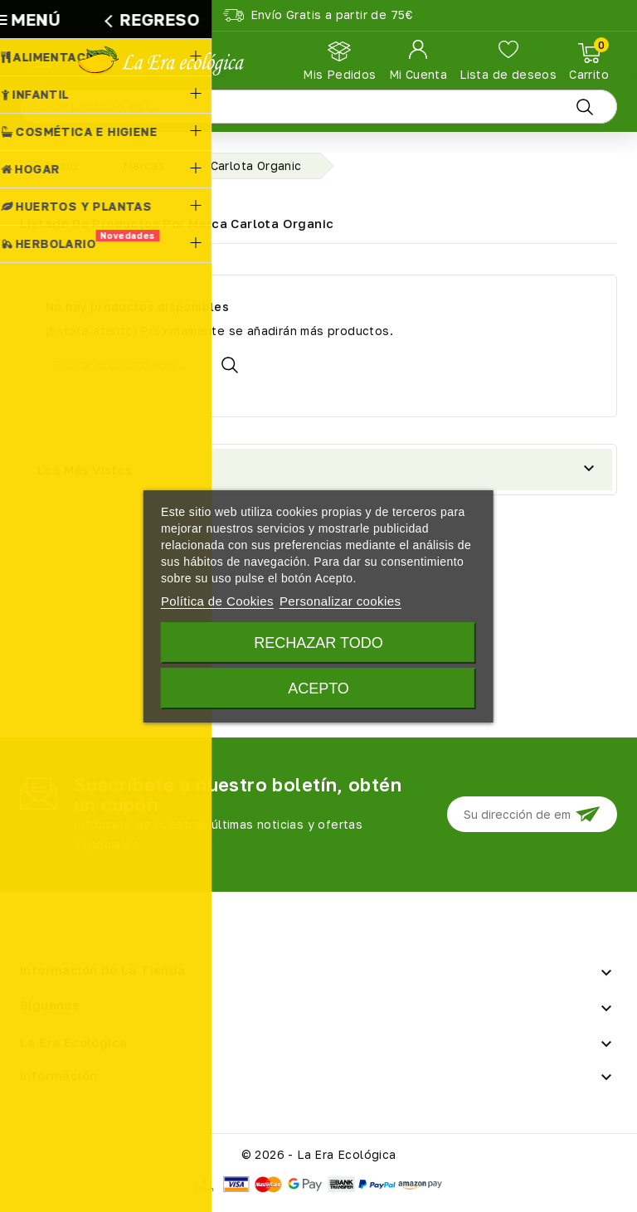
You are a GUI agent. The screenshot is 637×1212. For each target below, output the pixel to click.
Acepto (318, 688)
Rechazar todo (318, 643)
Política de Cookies (217, 601)
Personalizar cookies (340, 601)
